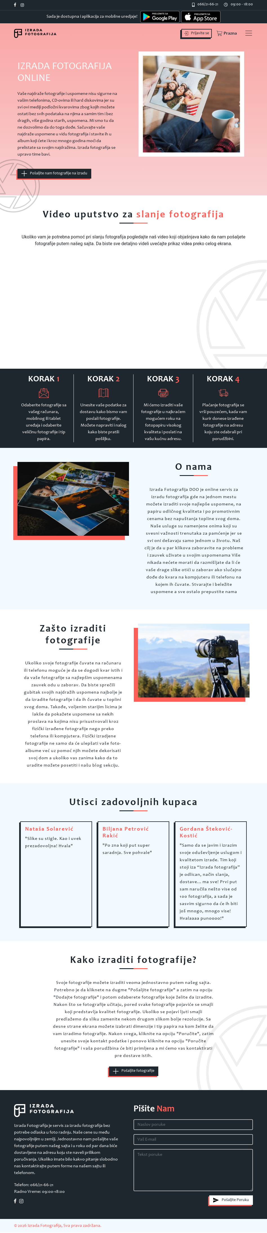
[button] (226, 33)
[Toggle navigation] (248, 33)
